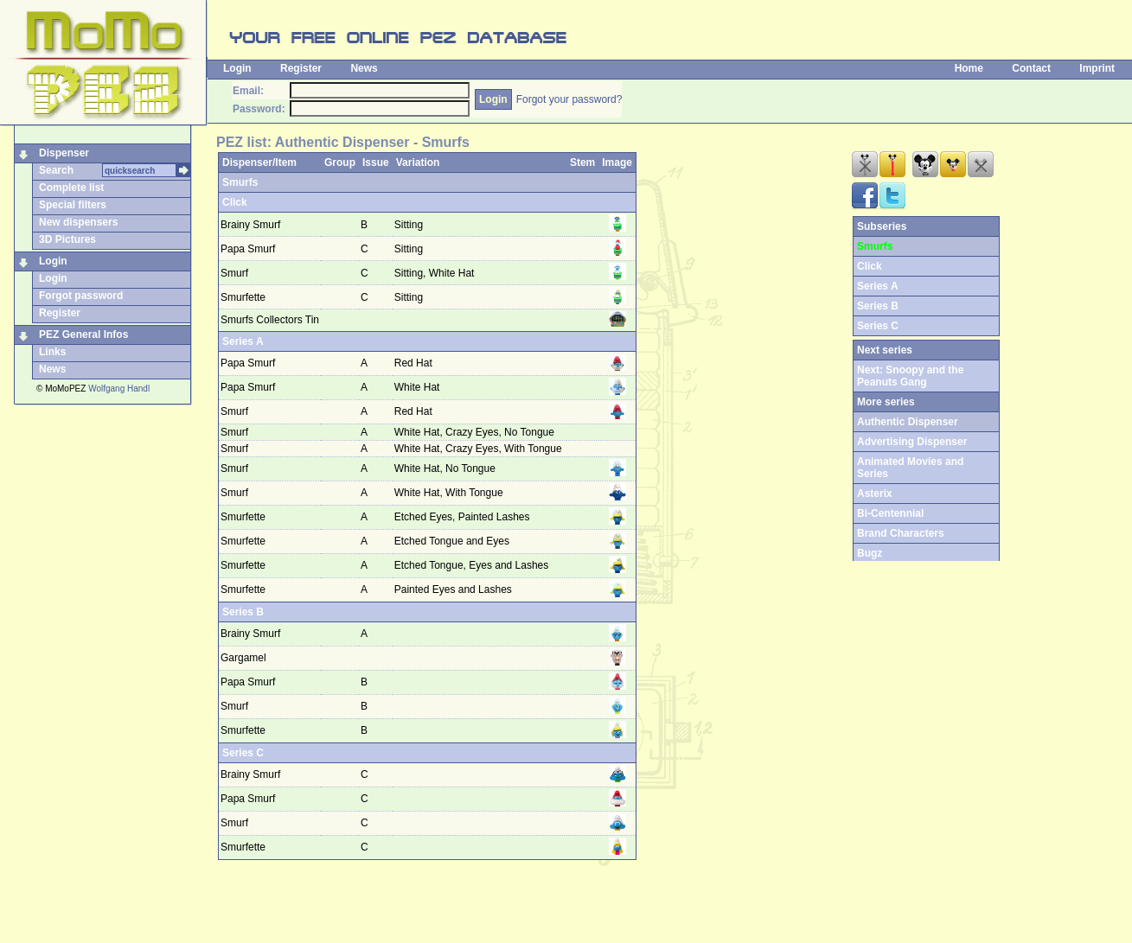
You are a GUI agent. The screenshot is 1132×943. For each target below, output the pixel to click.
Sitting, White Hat (435, 273)
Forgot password (81, 296)
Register (301, 68)
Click (234, 202)
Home (969, 68)
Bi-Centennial (890, 513)
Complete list (71, 188)
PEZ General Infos (83, 334)
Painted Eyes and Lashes (454, 589)
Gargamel (243, 658)
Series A (243, 341)
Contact (1031, 68)
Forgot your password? (569, 99)
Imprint (1097, 68)
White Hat (418, 387)
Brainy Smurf (250, 225)
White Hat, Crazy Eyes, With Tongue (479, 449)
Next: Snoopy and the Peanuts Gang (910, 376)
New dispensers (78, 222)
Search (56, 170)
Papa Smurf (248, 249)
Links (52, 352)
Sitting (410, 225)
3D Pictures (67, 239)
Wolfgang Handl (119, 388)
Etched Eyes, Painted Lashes (463, 517)
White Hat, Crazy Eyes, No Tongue (476, 432)
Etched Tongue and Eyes (453, 541)
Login (237, 68)
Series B (243, 612)
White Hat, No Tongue (446, 468)
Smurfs (240, 182)
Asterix (874, 493)
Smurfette (243, 297)
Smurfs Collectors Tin (270, 320)
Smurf (234, 273)
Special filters (72, 205)
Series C (243, 753)
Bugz (869, 553)
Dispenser (64, 153)
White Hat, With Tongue (450, 493)
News (363, 68)
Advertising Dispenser (912, 442)
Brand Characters (900, 533)
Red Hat (414, 363)
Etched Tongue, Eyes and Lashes (473, 565)
